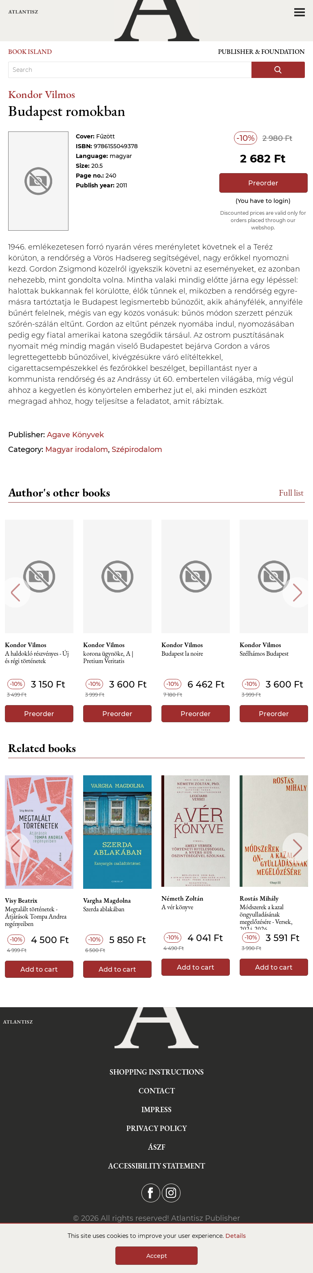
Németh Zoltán (182, 898)
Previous (15, 592)
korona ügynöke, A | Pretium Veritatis (108, 657)
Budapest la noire (182, 654)
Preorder (263, 183)
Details (235, 1236)
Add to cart (39, 969)
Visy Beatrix (21, 900)
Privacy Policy (156, 1128)
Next (297, 592)
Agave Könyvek (75, 434)
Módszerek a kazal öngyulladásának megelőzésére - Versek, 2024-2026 (266, 917)
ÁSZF (156, 1147)
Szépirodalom (137, 449)
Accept (156, 1256)
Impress (156, 1109)
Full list (291, 493)
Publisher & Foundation (261, 51)
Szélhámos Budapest (264, 654)
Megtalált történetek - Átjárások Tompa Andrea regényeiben (35, 917)
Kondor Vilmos (41, 94)
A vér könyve (177, 907)
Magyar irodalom (76, 449)
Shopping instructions (157, 1072)
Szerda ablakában (103, 909)
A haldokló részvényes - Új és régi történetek (37, 657)
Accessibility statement (156, 1166)
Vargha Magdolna (107, 900)
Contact (157, 1090)
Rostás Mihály (259, 898)
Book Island (30, 51)
